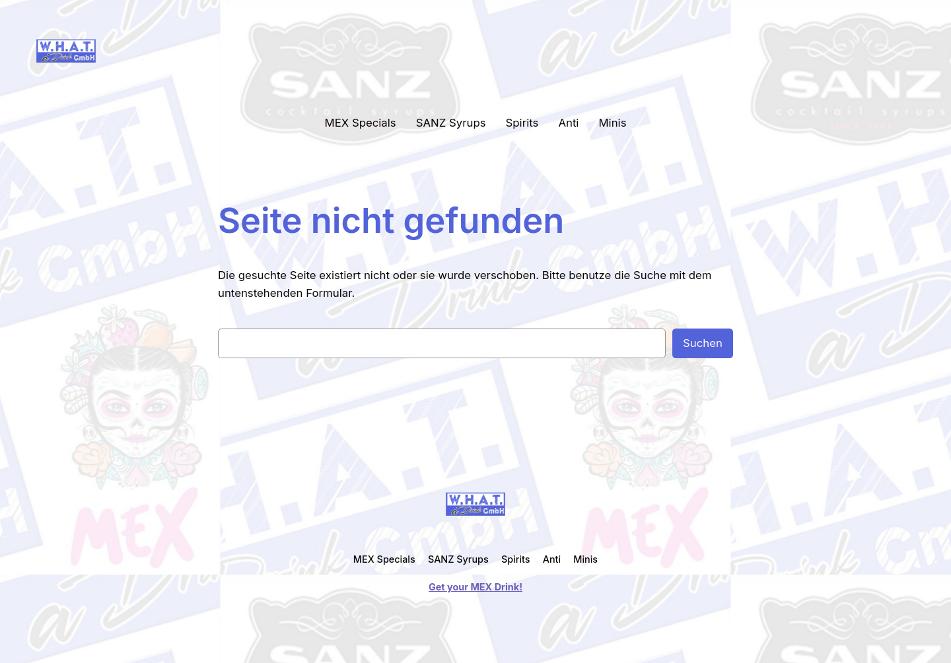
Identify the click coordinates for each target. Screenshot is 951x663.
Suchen (702, 343)
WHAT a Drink (155, 50)
